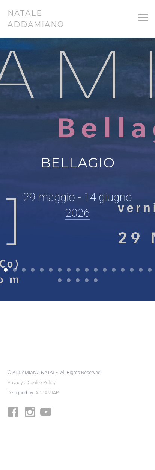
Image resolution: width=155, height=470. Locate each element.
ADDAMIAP (47, 392)
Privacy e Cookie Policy (32, 382)
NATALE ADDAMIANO (34, 19)
